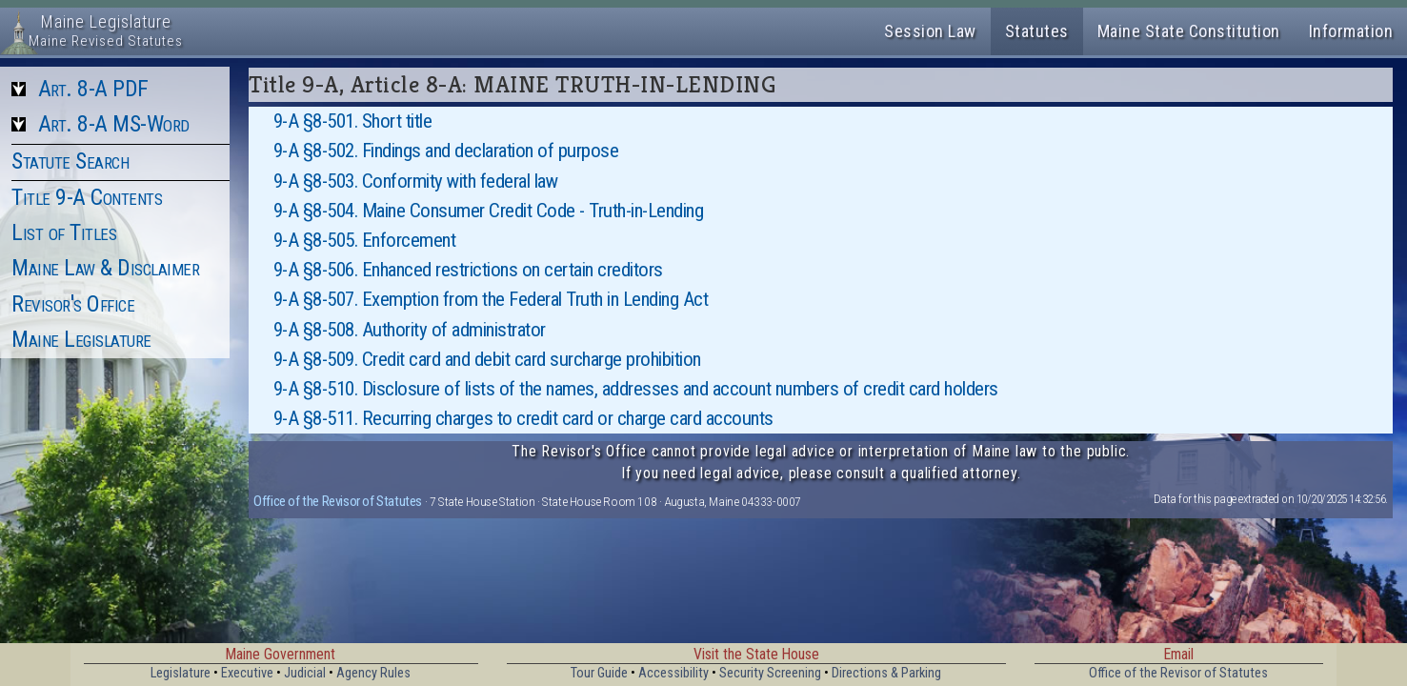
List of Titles (63, 232)
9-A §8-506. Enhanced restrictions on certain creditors (468, 269)
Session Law (930, 31)
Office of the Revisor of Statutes (337, 501)
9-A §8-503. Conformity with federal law (415, 181)
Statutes (1037, 31)
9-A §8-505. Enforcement (364, 240)
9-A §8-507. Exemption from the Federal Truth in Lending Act (491, 299)
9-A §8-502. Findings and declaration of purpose (446, 150)
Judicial (305, 673)
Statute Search (70, 161)
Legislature (181, 673)
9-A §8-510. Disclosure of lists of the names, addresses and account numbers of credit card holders (635, 388)
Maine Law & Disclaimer (105, 267)
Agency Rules (373, 673)
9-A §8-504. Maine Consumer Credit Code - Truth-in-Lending (488, 210)
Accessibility (673, 673)
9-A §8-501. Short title (352, 121)
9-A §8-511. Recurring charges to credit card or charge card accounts (523, 418)
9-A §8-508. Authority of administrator (409, 329)
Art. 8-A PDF (93, 88)
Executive (247, 673)
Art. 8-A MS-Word (114, 124)
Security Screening (770, 673)
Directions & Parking (886, 673)
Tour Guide (599, 673)
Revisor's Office (72, 304)
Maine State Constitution (1188, 31)
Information (1351, 31)
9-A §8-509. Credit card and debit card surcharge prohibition (487, 359)
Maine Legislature (81, 339)
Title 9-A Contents (86, 197)
